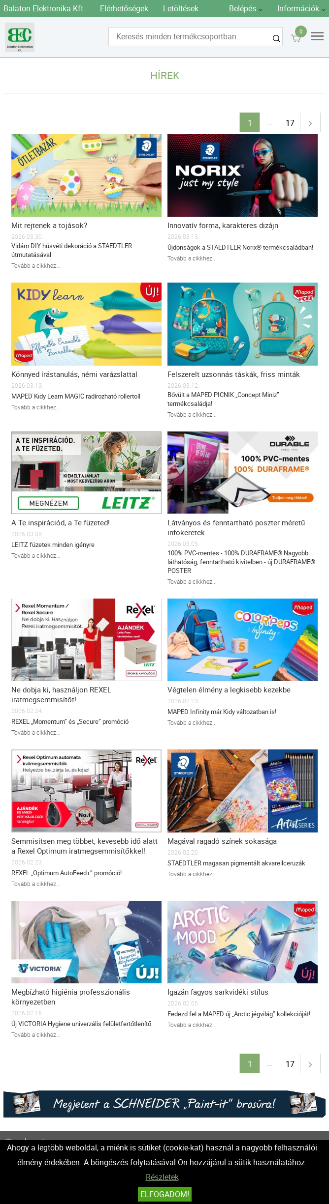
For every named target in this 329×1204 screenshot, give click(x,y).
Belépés (242, 8)
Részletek (162, 1177)
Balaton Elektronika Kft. (44, 8)
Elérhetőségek (124, 8)
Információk (298, 8)
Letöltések (180, 8)
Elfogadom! (164, 1194)
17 (290, 122)
